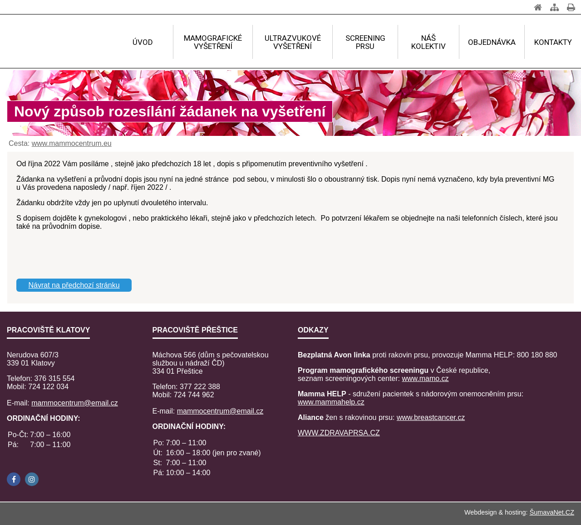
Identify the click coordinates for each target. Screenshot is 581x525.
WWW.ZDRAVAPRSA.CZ (339, 433)
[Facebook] (13, 479)
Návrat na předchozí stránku (74, 285)
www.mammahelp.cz (331, 402)
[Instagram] (32, 479)
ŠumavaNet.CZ (552, 512)
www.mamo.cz (425, 378)
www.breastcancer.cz (431, 417)
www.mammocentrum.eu (72, 143)
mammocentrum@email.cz (74, 403)
